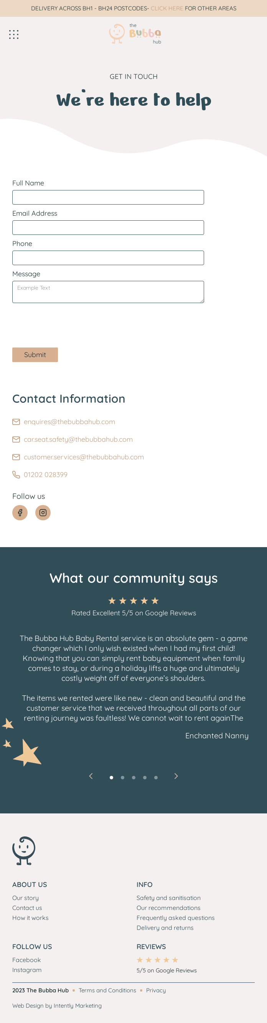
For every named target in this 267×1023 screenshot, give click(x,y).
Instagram (27, 970)
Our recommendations (169, 908)
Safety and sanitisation (169, 898)
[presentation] (70, 322)
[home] (133, 34)
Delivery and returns (165, 927)
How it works (30, 917)
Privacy (156, 990)
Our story (25, 898)
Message (26, 273)
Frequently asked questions (176, 917)
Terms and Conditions (107, 990)
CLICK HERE (167, 8)
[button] (47, 33)
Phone (22, 243)
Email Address (34, 213)
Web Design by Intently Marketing (57, 1005)
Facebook (26, 960)
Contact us (27, 908)
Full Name (28, 183)
